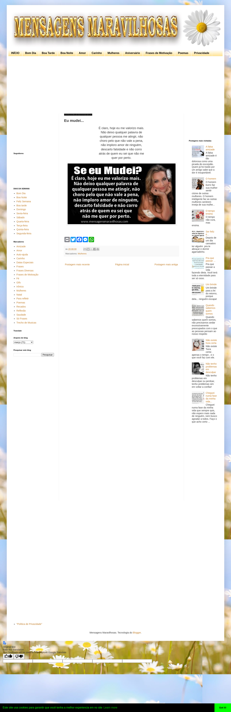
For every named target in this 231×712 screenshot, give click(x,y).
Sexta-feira (22, 213)
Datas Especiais (25, 262)
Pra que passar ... (210, 259)
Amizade (21, 246)
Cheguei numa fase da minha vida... (211, 397)
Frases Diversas (25, 270)
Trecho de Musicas (26, 322)
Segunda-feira (24, 233)
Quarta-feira (23, 221)
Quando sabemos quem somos (210, 309)
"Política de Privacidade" (29, 624)
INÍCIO (15, 53)
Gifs (19, 282)
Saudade (21, 314)
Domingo (21, 209)
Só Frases (22, 318)
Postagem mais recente (77, 264)
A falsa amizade (210, 148)
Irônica (20, 286)
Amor (82, 53)
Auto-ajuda (22, 254)
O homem (211, 178)
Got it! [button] (222, 707)
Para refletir (23, 298)
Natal (19, 294)
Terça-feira (22, 225)
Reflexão (21, 310)
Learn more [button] (110, 707)
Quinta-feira (23, 229)
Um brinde (211, 284)
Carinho (97, 53)
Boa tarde (22, 205)
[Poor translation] (19, 656)
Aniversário (132, 53)
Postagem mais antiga (166, 264)
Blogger (137, 632)
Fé (18, 278)
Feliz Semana (24, 201)
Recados (21, 306)
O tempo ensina (210, 212)
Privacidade (201, 53)
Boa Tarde (48, 53)
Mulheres (113, 53)
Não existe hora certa (211, 341)
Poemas (183, 53)
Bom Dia (30, 53)
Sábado (21, 217)
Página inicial (122, 264)
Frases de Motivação (159, 53)
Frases (20, 266)
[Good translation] (8, 656)
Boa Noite (67, 53)
